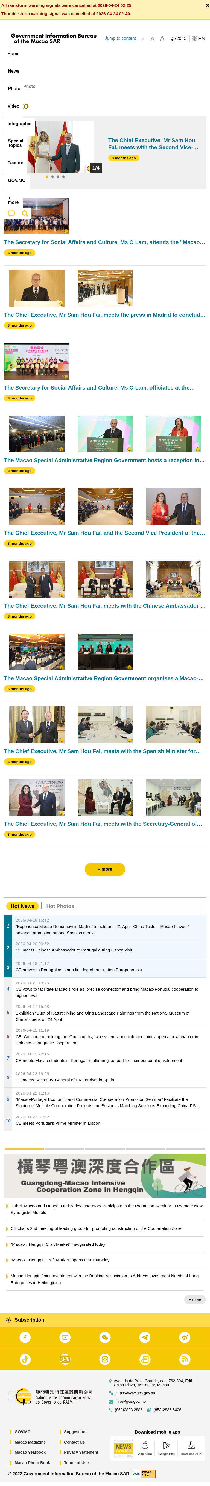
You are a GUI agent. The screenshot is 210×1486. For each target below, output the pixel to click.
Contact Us (74, 1446)
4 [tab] (63, 181)
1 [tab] (47, 181)
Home (10, 90)
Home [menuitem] (13, 53)
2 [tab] (52, 181)
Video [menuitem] (82, 53)
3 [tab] (58, 181)
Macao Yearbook (30, 1456)
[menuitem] (35, 53)
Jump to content (120, 38)
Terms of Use (76, 1467)
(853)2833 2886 (129, 1414)
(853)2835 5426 (168, 1414)
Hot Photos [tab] (60, 910)
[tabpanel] (55, 151)
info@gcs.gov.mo (131, 1406)
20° (181, 38)
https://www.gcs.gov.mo (135, 1397)
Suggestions (76, 1436)
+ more (195, 1304)
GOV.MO (23, 1436)
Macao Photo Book (32, 1467)
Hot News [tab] (22, 910)
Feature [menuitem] (182, 53)
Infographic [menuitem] (110, 53)
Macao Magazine (30, 1446)
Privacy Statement (81, 1456)
